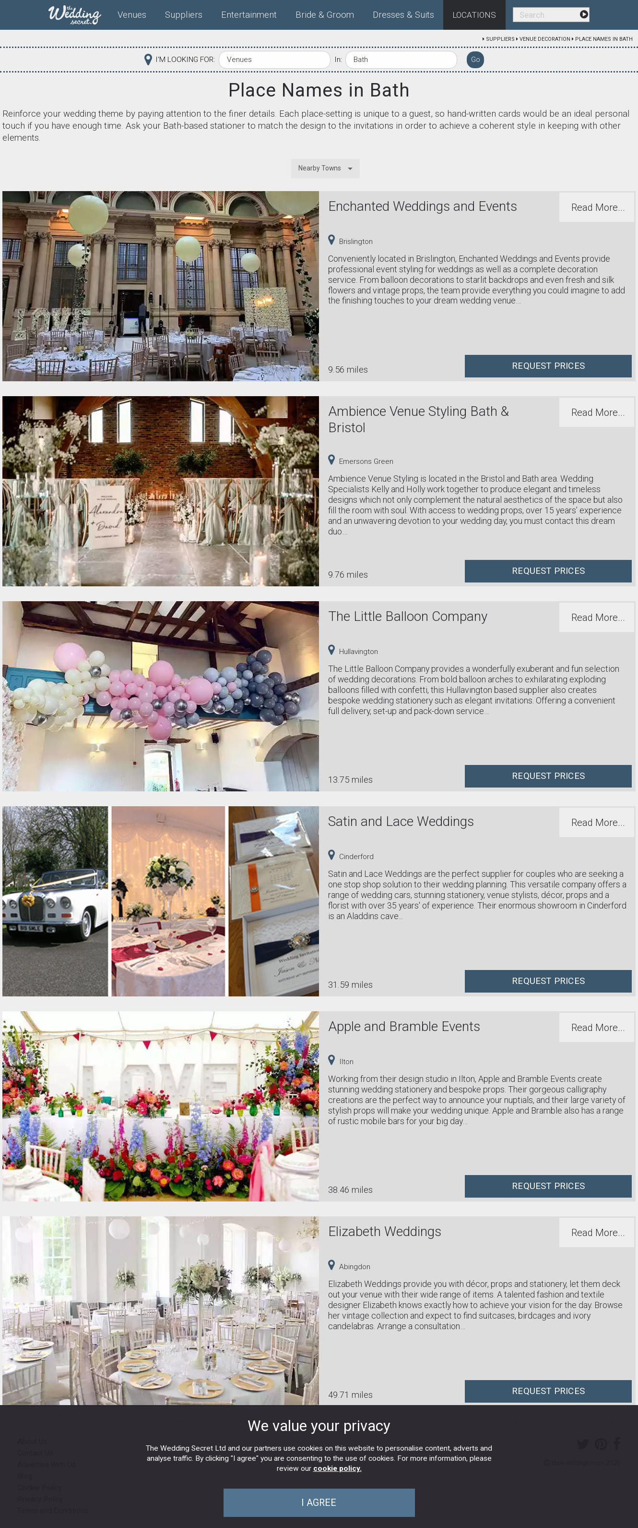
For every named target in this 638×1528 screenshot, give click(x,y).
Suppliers (500, 39)
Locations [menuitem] (474, 15)
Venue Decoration (545, 39)
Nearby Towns (319, 168)
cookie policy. (337, 1468)
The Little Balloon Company (407, 616)
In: (338, 59)
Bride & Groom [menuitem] (324, 15)
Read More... (598, 207)
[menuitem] (78, 13)
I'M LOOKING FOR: (185, 59)
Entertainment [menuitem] (249, 15)
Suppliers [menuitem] (183, 15)
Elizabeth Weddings (384, 1231)
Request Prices (548, 366)
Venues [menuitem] (132, 15)
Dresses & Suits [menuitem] (403, 15)
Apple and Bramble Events (404, 1026)
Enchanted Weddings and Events (422, 206)
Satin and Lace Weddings (401, 821)
